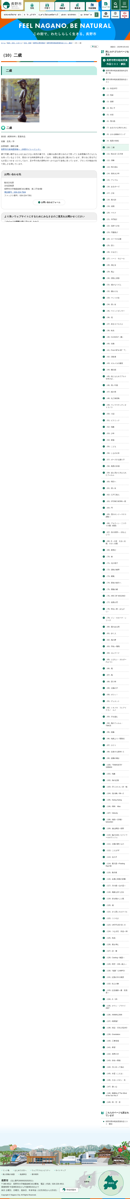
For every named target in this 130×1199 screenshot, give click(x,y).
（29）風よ (110, 272)
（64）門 (109, 508)
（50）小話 (110, 414)
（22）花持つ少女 (113, 226)
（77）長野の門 (112, 602)
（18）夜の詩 (111, 200)
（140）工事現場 (112, 1041)
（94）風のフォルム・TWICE (114, 724)
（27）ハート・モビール (115, 258)
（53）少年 (110, 433)
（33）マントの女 (113, 298)
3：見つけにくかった (55, 238)
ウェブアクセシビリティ (41, 1170)
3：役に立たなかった (49, 228)
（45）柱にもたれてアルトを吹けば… (116, 377)
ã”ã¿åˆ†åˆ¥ (30, 15)
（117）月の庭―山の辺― (116, 886)
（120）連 (110, 905)
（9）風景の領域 (112, 141)
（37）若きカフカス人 (114, 324)
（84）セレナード (113, 653)
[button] (115, 5)
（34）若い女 (111, 304)
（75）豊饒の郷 (112, 589)
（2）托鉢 (109, 95)
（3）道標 (109, 101)
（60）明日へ (111, 481)
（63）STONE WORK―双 (116, 501)
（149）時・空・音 (113, 1102)
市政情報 (92, 8)
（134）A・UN (111, 999)
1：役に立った (13, 228)
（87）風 (109, 675)
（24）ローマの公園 (113, 239)
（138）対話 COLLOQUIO (116, 1028)
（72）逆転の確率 (113, 570)
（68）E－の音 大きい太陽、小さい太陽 (116, 542)
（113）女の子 (111, 857)
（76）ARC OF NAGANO (115, 596)
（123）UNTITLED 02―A (116, 925)
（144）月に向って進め (115, 1067)
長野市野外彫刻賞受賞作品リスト (117, 81)
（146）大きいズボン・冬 (116, 1080)
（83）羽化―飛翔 (113, 646)
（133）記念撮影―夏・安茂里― (116, 991)
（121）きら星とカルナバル (116, 912)
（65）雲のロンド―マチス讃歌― (116, 515)
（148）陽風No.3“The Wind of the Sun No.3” (116, 1094)
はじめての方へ (21, 1170)
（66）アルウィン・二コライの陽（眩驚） (116, 524)
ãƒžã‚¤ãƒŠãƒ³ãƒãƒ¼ (12, 15)
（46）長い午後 (112, 385)
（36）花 (109, 317)
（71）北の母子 (112, 563)
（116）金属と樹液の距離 (116, 879)
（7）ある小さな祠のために (116, 128)
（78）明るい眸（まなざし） (115, 610)
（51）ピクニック (113, 420)
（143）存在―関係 (113, 1060)
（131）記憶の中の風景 (115, 977)
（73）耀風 (110, 576)
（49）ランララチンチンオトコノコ (116, 406)
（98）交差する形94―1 (115, 752)
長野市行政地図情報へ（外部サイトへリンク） (21, 149)
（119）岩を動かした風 (115, 899)
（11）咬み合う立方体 (114, 154)
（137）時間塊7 (112, 1021)
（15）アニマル (112, 180)
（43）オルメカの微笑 (114, 363)
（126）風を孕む (112, 944)
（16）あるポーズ (113, 187)
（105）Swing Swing (114, 800)
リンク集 (6, 1170)
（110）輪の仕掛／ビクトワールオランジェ (116, 836)
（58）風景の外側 (113, 466)
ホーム (3, 43)
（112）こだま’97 (112, 850)
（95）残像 (110, 732)
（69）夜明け (111, 550)
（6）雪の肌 (110, 121)
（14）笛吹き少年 (113, 173)
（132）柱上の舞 (112, 984)
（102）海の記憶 (112, 780)
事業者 (77, 8)
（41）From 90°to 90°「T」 (116, 350)
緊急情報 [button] (124, 16)
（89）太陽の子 (112, 688)
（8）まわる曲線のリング (115, 134)
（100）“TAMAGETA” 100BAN (114, 766)
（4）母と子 (110, 108)
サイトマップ (61, 1170)
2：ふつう (30, 228)
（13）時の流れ (112, 167)
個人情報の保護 (9, 1174)
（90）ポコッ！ (112, 694)
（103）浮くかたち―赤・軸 (116, 787)
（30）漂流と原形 (113, 278)
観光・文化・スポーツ (14, 43)
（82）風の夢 (111, 640)
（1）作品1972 (111, 88)
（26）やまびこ (112, 252)
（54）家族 (110, 440)
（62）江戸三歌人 (113, 495)
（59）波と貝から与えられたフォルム (116, 474)
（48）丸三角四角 (113, 398)
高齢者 (62, 8)
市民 (32, 8)
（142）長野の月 (112, 1054)
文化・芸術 (27, 43)
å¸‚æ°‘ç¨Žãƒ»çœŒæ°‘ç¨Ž (48, 15)
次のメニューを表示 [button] (96, 14)
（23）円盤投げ (112, 232)
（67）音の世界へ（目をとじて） (116, 533)
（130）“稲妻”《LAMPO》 (116, 971)
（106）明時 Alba (113, 806)
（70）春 (109, 557)
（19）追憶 (110, 206)
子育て (47, 8)
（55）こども (111, 446)
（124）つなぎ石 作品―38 (116, 931)
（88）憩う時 (111, 681)
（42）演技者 (111, 357)
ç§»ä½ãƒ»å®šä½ (69, 15)
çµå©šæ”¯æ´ (87, 15)
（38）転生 (110, 330)
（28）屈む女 (111, 265)
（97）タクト (111, 745)
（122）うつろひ (112, 918)
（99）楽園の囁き (113, 758)
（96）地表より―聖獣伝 (115, 739)
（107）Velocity (112, 813)
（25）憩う (110, 245)
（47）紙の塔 (111, 392)
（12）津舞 (110, 160)
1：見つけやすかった (16, 238)
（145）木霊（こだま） (115, 1073)
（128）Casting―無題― (115, 957)
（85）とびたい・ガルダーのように (116, 661)
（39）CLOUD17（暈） (115, 337)
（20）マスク (111, 213)
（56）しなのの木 (113, 453)
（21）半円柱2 (111, 219)
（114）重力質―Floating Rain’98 (115, 865)
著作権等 (35, 1174)
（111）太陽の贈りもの (115, 844)
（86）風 (109, 668)
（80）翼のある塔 (113, 627)
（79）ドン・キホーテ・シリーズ (116, 619)
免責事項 (23, 1174)
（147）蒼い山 (111, 1087)
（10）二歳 (110, 147)
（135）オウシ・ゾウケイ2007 (116, 1007)
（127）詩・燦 (111, 951)
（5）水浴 (109, 115)
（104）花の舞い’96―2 (115, 793)
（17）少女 (110, 193)
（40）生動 (110, 344)
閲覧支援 (105, 16)
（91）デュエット (113, 701)
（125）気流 (110, 938)
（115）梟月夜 (111, 872)
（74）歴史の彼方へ (113, 583)
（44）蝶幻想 (111, 370)
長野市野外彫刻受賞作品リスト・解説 (59, 43)
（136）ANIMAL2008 (114, 1015)
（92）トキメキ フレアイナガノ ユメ (116, 709)
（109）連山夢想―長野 (115, 828)
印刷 (95, 47)
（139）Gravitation (113, 1034)
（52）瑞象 (110, 427)
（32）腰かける (112, 291)
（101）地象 (110, 774)
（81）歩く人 (111, 633)
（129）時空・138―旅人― (116, 964)
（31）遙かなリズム (113, 285)
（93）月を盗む (112, 717)
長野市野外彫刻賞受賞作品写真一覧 (117, 72)
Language (115, 16)
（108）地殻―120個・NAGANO (114, 821)
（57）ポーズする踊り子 (115, 460)
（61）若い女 (111, 488)
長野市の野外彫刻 (39, 43)
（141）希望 (110, 1047)
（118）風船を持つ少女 (115, 892)
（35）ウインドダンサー (115, 311)
